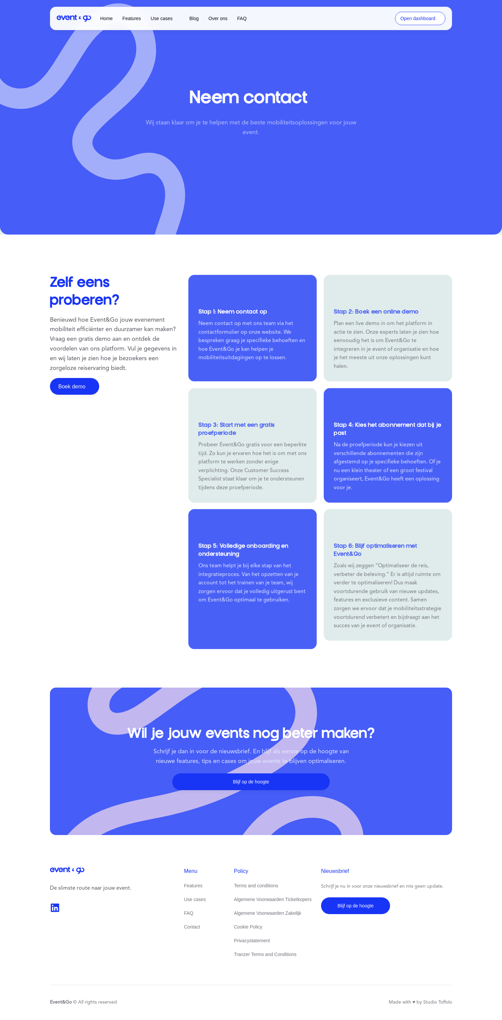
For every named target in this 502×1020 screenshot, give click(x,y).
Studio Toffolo (437, 1002)
